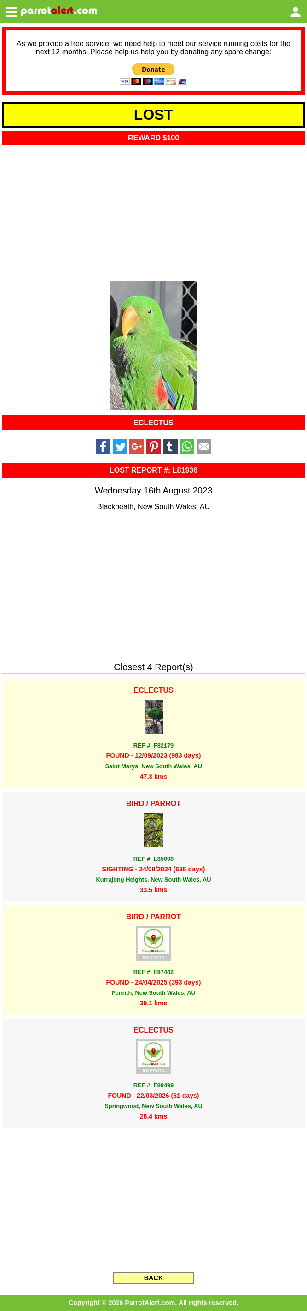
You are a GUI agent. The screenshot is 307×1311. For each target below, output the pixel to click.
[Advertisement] (153, 210)
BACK (153, 1278)
